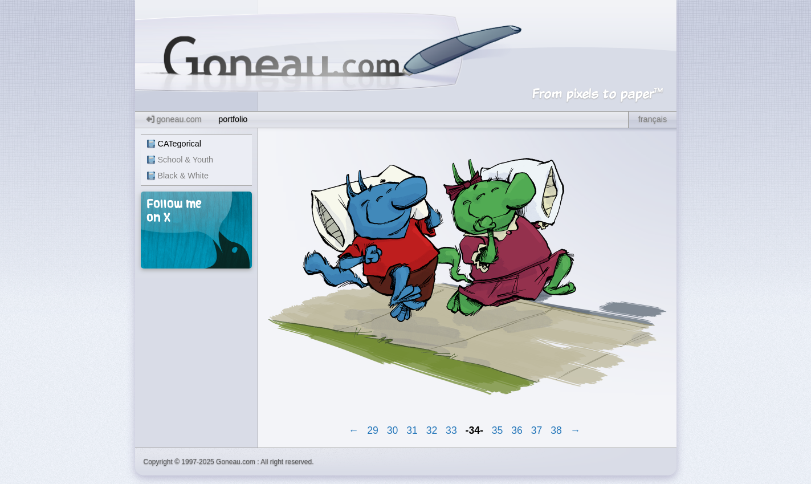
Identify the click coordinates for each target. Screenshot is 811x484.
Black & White (183, 175)
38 (556, 430)
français (652, 119)
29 (372, 430)
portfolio (232, 119)
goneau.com (174, 119)
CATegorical (180, 143)
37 (537, 430)
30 (392, 430)
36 (517, 430)
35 (497, 430)
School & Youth (186, 159)
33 (451, 430)
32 (432, 430)
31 (412, 430)
